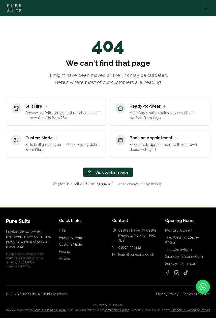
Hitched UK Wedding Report (190, 310)
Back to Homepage (108, 172)
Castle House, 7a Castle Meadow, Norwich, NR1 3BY (137, 235)
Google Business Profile (50, 310)
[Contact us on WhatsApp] (203, 287)
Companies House (116, 310)
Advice (64, 259)
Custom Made (70, 244)
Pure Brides (26, 262)
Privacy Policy (167, 294)
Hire (62, 230)
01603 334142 (98, 184)
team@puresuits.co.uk (136, 254)
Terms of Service (196, 294)
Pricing (64, 251)
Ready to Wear (71, 237)
